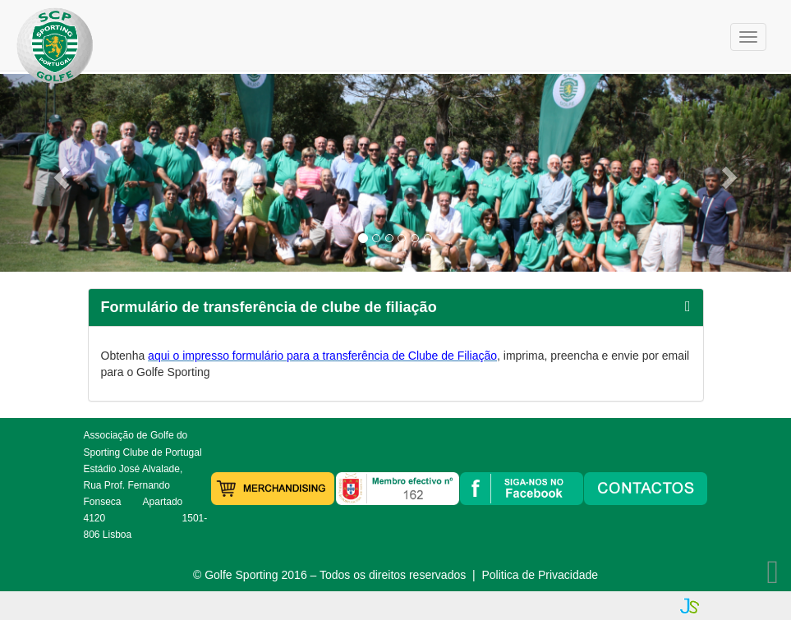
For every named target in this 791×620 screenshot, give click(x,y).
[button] (59, 173)
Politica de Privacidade (539, 574)
